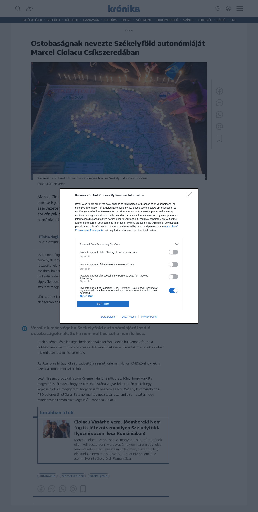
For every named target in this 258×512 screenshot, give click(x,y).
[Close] (191, 195)
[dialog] (129, 256)
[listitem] (129, 244)
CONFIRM (103, 304)
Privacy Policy (149, 316)
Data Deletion (108, 316)
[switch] (173, 252)
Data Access (129, 316)
